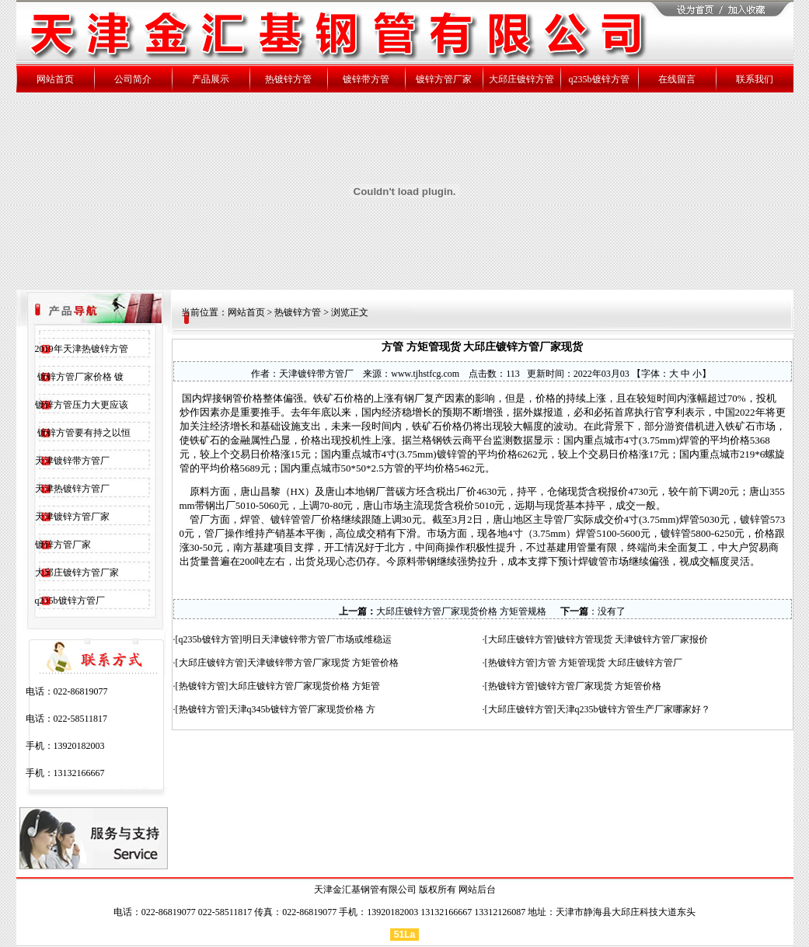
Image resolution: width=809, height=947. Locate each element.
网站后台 (477, 889)
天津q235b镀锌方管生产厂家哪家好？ (633, 709)
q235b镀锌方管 (209, 639)
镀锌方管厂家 (63, 544)
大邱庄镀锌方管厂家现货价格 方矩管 (304, 686)
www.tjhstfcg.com (425, 373)
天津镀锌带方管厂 (72, 460)
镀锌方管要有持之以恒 (83, 432)
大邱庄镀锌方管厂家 (77, 572)
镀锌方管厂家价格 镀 (79, 376)
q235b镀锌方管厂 (70, 600)
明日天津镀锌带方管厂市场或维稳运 (317, 639)
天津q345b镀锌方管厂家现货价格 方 (301, 709)
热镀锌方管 (297, 312)
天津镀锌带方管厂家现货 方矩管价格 (323, 662)
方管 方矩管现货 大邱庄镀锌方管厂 (610, 662)
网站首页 (246, 312)
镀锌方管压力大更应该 (81, 404)
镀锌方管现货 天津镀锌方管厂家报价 (632, 639)
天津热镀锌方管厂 (72, 488)
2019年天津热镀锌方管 (81, 348)
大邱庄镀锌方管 (520, 639)
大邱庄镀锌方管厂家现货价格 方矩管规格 (461, 611)
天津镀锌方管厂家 (72, 516)
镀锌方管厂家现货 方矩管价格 (599, 686)
